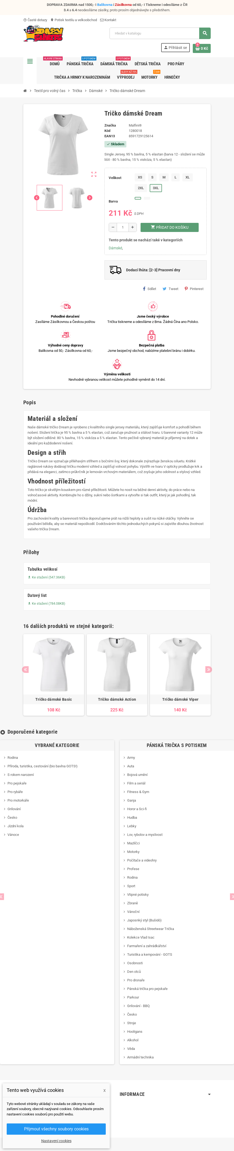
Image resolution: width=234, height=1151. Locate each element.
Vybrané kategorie (57, 745)
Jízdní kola (15, 826)
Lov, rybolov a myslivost (145, 835)
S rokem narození (20, 775)
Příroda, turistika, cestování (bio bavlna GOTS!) (42, 766)
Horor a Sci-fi (137, 809)
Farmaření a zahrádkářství (146, 946)
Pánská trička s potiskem (177, 745)
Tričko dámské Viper (180, 699)
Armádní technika (140, 1057)
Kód (107, 131)
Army (131, 758)
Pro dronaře (136, 980)
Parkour (133, 997)
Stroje (131, 1023)
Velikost (115, 178)
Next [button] (208, 669)
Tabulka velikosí (42, 569)
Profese (133, 869)
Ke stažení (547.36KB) (46, 577)
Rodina (12, 758)
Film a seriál (136, 783)
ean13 (109, 136)
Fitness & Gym (138, 792)
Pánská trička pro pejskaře (147, 989)
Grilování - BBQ (138, 1006)
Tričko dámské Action (117, 699)
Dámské (115, 248)
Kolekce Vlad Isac (140, 937)
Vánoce (13, 835)
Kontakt (108, 20)
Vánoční (133, 912)
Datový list (37, 595)
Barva (113, 201)
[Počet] (123, 227)
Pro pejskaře (17, 783)
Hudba (132, 817)
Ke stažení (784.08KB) (46, 603)
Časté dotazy (35, 20)
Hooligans (134, 1032)
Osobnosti (135, 963)
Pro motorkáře (18, 800)
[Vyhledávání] (160, 33)
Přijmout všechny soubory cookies (56, 1128)
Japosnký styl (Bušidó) (144, 920)
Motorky (133, 852)
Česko (12, 817)
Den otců (134, 972)
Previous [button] (25, 669)
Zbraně (132, 903)
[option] (53, 675)
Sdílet (149, 289)
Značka (110, 125)
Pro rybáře (15, 792)
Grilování (14, 809)
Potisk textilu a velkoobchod (73, 20)
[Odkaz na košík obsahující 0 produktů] (202, 48)
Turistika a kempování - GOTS (149, 954)
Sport (131, 886)
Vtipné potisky (138, 895)
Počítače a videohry (142, 860)
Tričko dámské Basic (53, 699)
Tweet (170, 289)
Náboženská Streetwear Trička (150, 929)
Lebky (131, 826)
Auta (130, 766)
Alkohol (132, 1040)
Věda (131, 1049)
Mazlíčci (133, 843)
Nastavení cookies (56, 1141)
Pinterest (194, 289)
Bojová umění (137, 775)
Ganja (131, 800)
